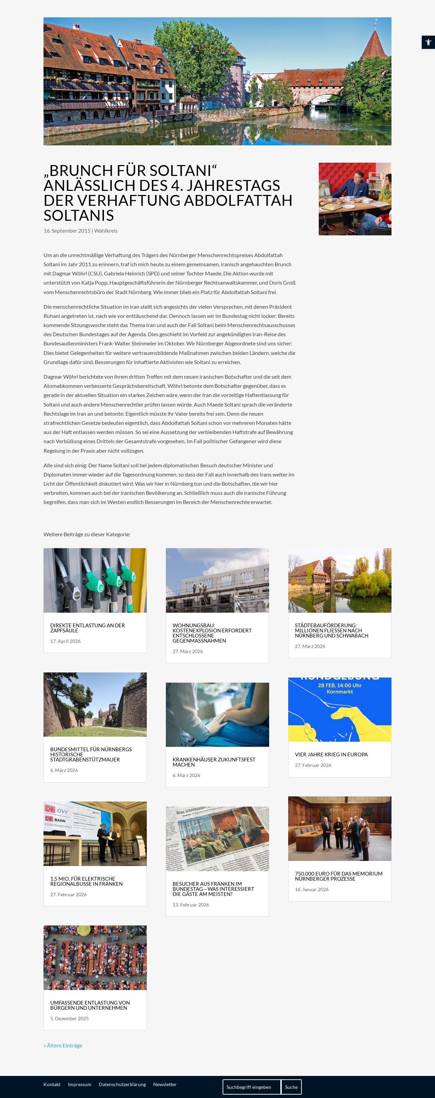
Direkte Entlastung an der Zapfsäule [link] (87, 627)
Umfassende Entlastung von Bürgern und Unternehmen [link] (90, 1005)
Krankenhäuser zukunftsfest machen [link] (214, 762)
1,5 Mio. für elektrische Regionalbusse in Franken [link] (86, 881)
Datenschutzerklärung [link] (122, 1084)
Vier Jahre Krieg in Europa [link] (331, 754)
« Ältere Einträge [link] (63, 1045)
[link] (428, 42)
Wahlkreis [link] (106, 230)
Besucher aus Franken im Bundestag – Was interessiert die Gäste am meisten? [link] (213, 889)
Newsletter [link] (165, 1084)
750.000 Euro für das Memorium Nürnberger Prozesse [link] (339, 876)
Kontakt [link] (52, 1084)
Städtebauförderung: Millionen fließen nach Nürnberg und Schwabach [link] (331, 630)
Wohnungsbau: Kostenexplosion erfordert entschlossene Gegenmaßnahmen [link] (212, 633)
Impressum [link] (79, 1084)
